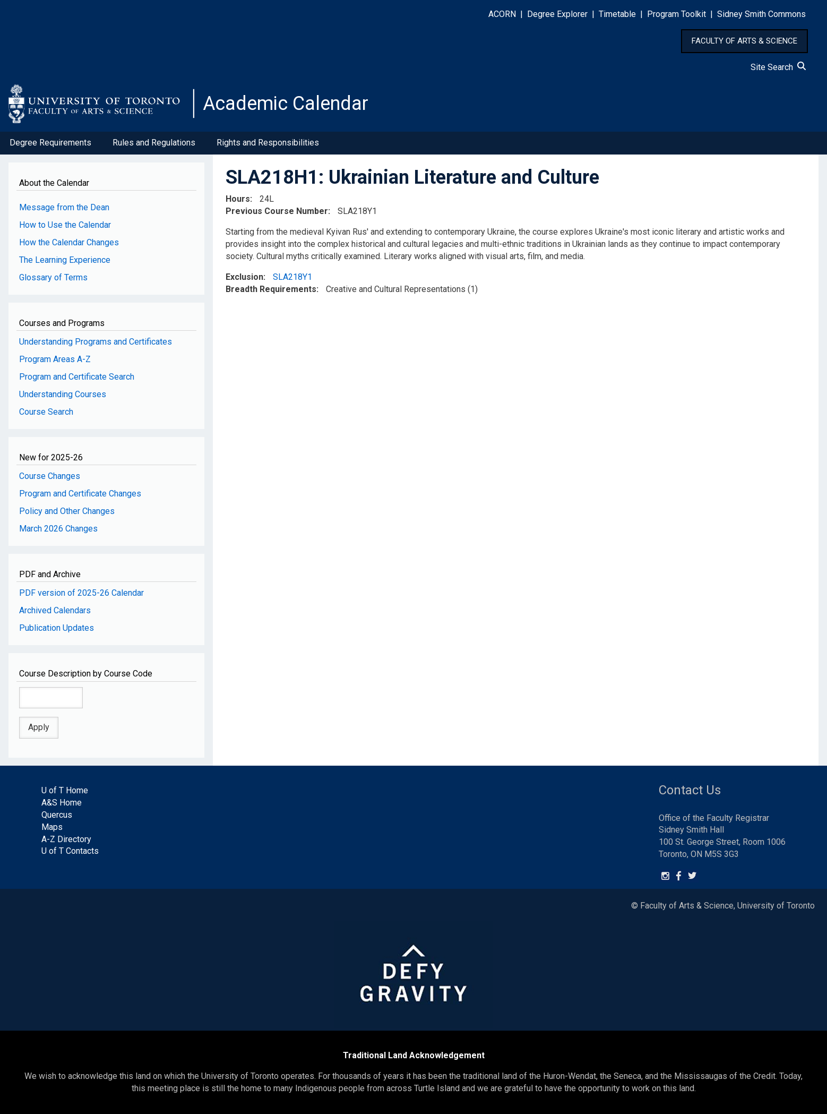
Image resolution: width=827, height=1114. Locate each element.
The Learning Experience (64, 260)
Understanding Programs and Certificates (95, 342)
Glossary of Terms (53, 277)
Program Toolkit (676, 14)
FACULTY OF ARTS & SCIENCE (744, 41)
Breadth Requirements (271, 289)
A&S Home (61, 803)
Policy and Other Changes (67, 511)
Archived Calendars (55, 610)
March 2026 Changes (58, 529)
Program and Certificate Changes (80, 494)
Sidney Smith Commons (761, 14)
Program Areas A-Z (55, 359)
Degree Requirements (50, 143)
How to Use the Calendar (65, 225)
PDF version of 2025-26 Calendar (81, 593)
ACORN (502, 14)
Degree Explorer (557, 14)
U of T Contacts (70, 851)
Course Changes (49, 476)
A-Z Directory (66, 839)
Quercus (56, 815)
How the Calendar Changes (69, 242)
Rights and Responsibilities (268, 143)
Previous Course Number (277, 211)
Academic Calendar (285, 103)
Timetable (617, 14)
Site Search (778, 67)
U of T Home (64, 790)
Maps (52, 827)
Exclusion (244, 277)
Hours (238, 199)
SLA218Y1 (292, 277)
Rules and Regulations (154, 143)
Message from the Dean (64, 207)
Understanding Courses (62, 394)
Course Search (46, 412)
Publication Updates (56, 628)
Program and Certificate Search (76, 377)
